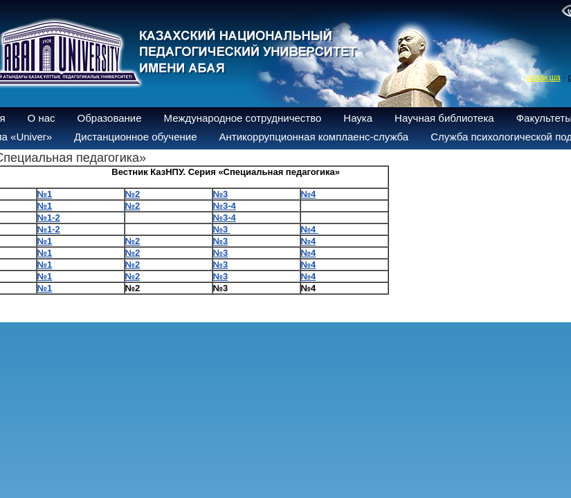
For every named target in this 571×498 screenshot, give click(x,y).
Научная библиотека (444, 118)
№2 (133, 241)
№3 (221, 229)
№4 (309, 229)
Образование (110, 118)
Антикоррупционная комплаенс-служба (313, 136)
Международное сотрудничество (243, 118)
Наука (357, 118)
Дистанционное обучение (135, 136)
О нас (41, 118)
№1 (45, 241)
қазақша (544, 77)
